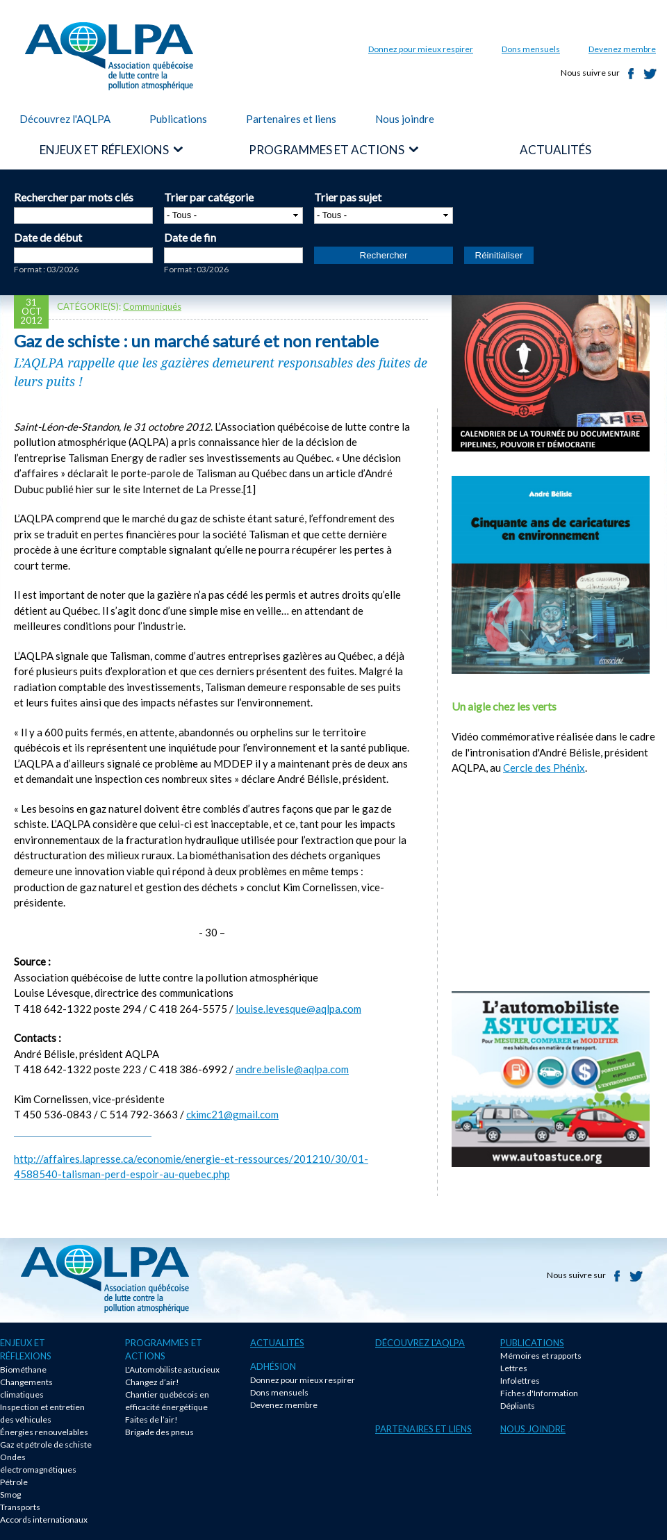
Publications (178, 119)
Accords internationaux (44, 1519)
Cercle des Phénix (544, 767)
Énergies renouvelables (44, 1432)
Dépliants (517, 1405)
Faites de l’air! (151, 1419)
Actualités (277, 1342)
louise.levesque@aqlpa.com (298, 1008)
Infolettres (520, 1380)
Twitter (650, 74)
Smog (10, 1494)
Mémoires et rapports (541, 1355)
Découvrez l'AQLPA (64, 119)
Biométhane (23, 1369)
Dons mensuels (531, 49)
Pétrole (14, 1482)
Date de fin (190, 237)
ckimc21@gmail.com (232, 1114)
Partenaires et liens (291, 119)
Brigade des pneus (159, 1432)
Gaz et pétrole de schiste (46, 1444)
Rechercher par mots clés (73, 197)
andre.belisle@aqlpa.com (292, 1069)
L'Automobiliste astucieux (172, 1369)
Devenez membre (622, 49)
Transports (20, 1507)
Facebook (631, 74)
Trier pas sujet (347, 197)
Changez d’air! (152, 1382)
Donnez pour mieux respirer (420, 49)
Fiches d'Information (539, 1393)
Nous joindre (404, 119)
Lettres (513, 1368)
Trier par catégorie (209, 197)
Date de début (48, 237)
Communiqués (152, 306)
